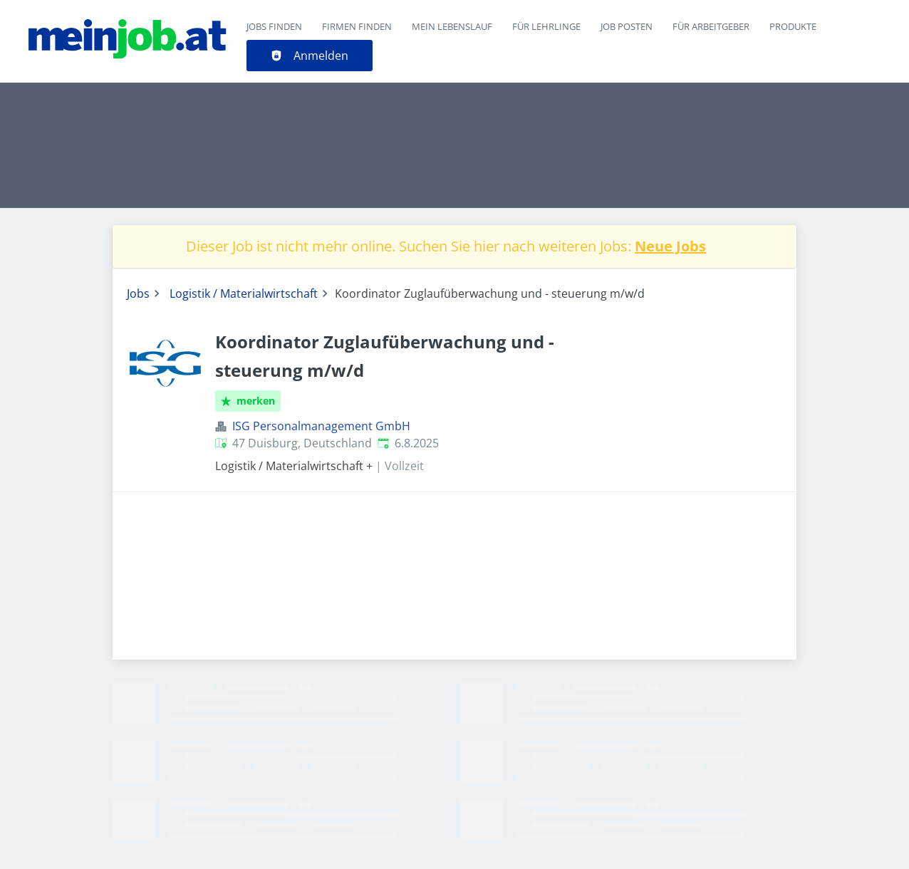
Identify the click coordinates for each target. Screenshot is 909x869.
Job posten (627, 26)
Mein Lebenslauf (452, 26)
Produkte (792, 26)
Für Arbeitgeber (710, 26)
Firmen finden (357, 26)
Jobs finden (274, 26)
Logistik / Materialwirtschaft (244, 293)
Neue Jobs (670, 246)
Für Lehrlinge (546, 26)
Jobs (138, 293)
